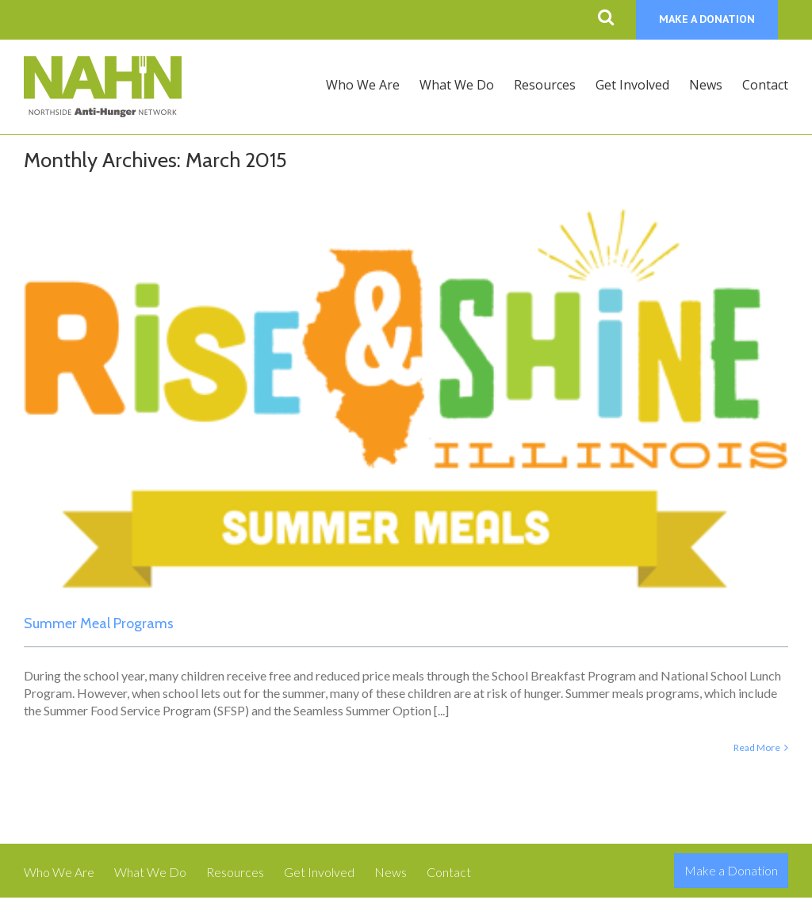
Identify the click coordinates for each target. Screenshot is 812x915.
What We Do (150, 871)
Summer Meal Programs (99, 623)
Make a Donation (731, 870)
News (390, 871)
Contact (449, 871)
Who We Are (59, 871)
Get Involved (319, 871)
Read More (756, 747)
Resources (235, 871)
